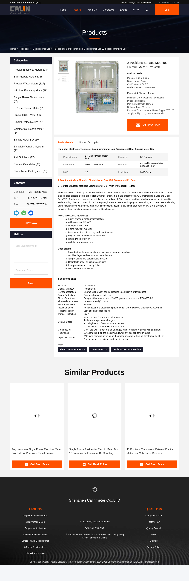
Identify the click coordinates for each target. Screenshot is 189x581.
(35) (29, 99)
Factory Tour (153, 522)
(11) (29, 148)
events (123, 10)
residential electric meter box (127, 349)
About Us (92, 10)
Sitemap (154, 540)
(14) (28, 131)
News (153, 534)
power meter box (99, 349)
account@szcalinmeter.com (136, 2)
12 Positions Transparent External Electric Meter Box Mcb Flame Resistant (150, 451)
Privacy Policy (153, 547)
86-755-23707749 (168, 2)
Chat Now (31, 223)
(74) (31, 69)
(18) (30, 90)
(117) (29, 83)
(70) (30, 171)
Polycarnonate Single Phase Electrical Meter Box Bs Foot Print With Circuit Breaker (36, 451)
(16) (28, 115)
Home (63, 10)
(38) (27, 164)
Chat (167, 10)
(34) (28, 76)
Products (77, 10)
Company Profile (153, 515)
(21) (29, 108)
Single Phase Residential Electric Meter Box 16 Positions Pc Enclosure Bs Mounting (93, 451)
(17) (24, 157)
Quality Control (153, 528)
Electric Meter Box (42, 49)
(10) (27, 139)
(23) (28, 122)
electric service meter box (72, 349)
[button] (18, 423)
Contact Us (108, 10)
